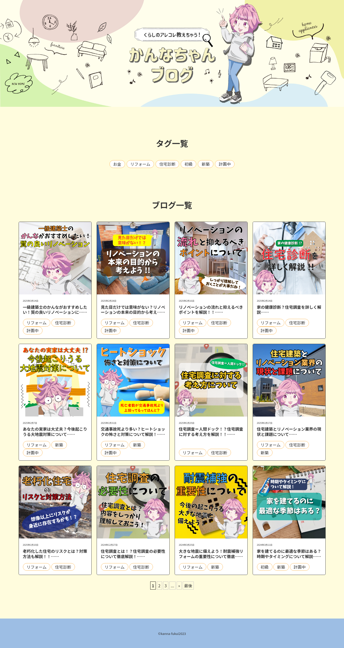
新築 (206, 164)
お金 (117, 164)
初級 (188, 164)
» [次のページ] (179, 586)
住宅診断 (167, 164)
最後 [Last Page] (188, 586)
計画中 (225, 164)
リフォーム (140, 164)
